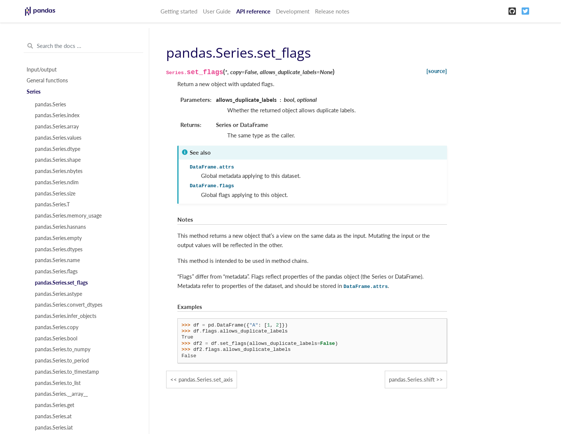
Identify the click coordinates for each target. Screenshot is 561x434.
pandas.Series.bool (56, 339)
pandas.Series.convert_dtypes (68, 305)
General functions (47, 81)
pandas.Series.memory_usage (68, 216)
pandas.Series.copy (56, 327)
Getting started (178, 11)
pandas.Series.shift (412, 379)
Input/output (42, 70)
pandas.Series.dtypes (58, 249)
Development (292, 11)
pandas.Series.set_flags (61, 283)
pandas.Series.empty (58, 238)
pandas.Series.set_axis (205, 379)
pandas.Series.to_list (58, 383)
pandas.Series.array (57, 127)
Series (33, 92)
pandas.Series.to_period (62, 361)
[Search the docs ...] (83, 46)
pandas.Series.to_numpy (62, 349)
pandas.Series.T (52, 204)
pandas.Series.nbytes (58, 171)
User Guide (217, 11)
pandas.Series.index (57, 115)
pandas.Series (50, 104)
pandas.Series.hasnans (60, 227)
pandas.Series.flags (56, 271)
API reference (253, 11)
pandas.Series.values (58, 138)
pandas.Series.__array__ (61, 394)
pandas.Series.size (55, 194)
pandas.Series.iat (54, 428)
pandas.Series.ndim (57, 182)
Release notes (332, 11)
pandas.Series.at (53, 416)
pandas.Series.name (57, 260)
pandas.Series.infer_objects (65, 316)
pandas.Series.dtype (57, 149)
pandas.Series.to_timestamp (67, 372)
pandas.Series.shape (58, 160)
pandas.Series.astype (58, 294)
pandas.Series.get (54, 405)
